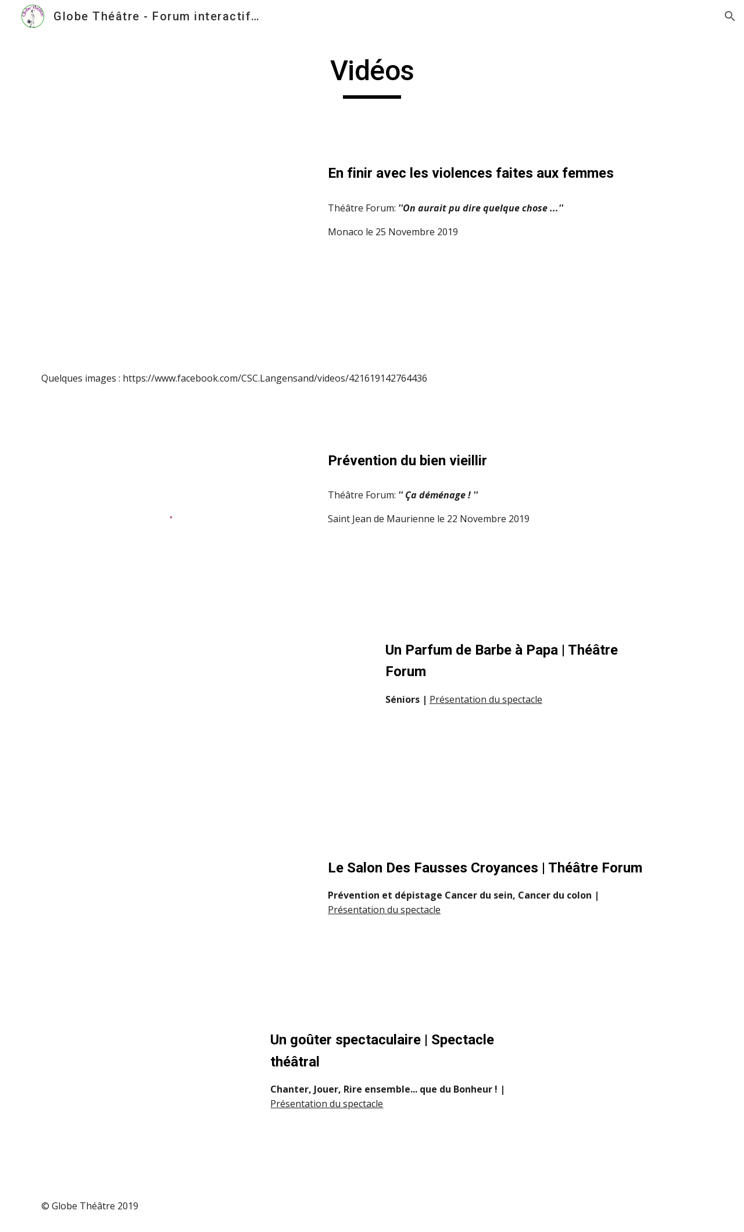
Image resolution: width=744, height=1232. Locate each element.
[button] (730, 16)
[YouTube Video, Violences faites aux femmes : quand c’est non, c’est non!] (171, 246)
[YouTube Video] (143, 730)
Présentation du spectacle (486, 699)
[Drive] (143, 1095)
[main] (372, 76)
